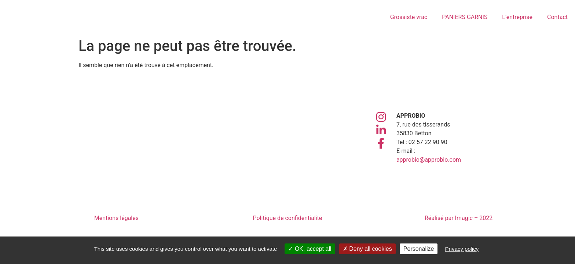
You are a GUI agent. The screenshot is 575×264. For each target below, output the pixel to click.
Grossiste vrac (409, 17)
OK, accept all (309, 249)
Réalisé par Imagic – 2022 (458, 217)
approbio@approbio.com (428, 159)
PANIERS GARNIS (464, 17)
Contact (557, 17)
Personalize (418, 249)
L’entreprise (517, 17)
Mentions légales (116, 217)
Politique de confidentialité (287, 217)
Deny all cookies (367, 249)
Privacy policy (462, 249)
